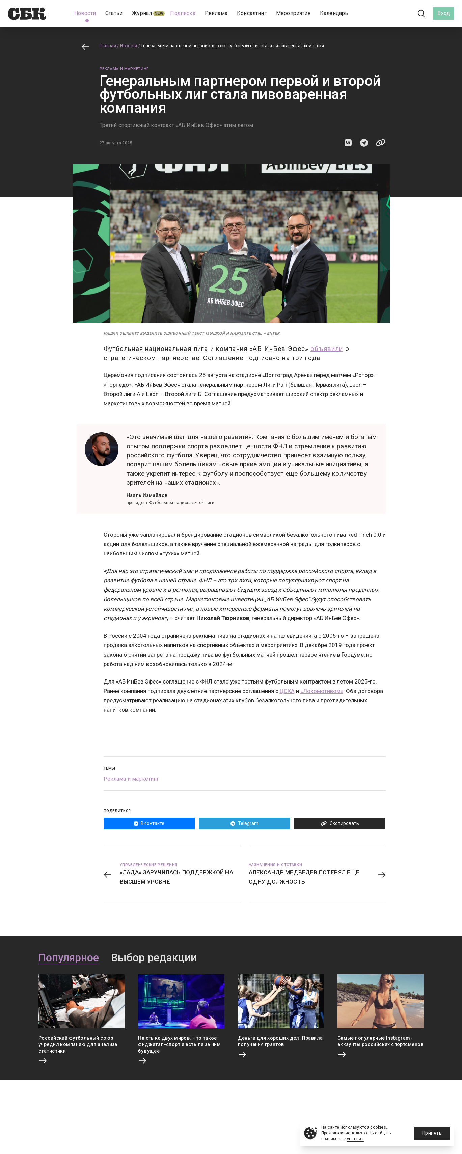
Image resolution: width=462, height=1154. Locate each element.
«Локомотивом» (321, 691)
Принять (432, 1133)
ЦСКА (287, 691)
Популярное (68, 958)
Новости (128, 45)
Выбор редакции (154, 958)
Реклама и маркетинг (124, 69)
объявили (326, 349)
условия (355, 1138)
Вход (443, 13)
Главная (108, 45)
